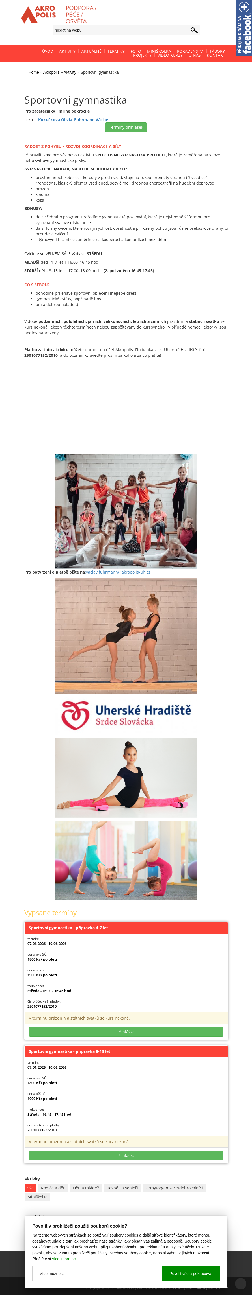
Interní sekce (195, 1288)
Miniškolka (37, 1197)
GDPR (178, 1288)
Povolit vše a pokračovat (190, 1273)
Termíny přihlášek (126, 127)
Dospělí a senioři (122, 1188)
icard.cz (222, 1288)
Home (34, 72)
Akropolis (51, 72)
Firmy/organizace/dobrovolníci (174, 1188)
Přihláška (126, 1031)
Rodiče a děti (53, 1188)
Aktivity (70, 72)
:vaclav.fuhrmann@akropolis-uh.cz (117, 572)
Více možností (52, 1273)
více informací (64, 1259)
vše (30, 1188)
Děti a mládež (86, 1188)
